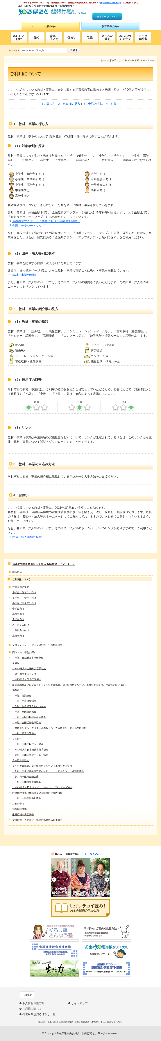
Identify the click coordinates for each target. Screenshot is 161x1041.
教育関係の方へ (111, 26)
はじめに (17, 571)
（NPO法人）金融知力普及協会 (29, 668)
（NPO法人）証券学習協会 (26, 679)
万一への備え (107, 37)
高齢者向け (18, 635)
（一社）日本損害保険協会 (26, 782)
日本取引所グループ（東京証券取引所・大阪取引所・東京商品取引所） (50, 728)
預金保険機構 (19, 809)
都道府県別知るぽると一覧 (39, 1014)
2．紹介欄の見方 (69, 103)
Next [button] (107, 879)
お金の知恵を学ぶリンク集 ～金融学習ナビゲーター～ (43, 564)
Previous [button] (54, 879)
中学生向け (18, 608)
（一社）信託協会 (21, 695)
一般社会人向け (20, 630)
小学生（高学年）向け (24, 603)
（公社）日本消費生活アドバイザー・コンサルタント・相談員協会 (48, 771)
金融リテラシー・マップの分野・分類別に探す (37, 645)
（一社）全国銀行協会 (24, 711)
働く (37, 37)
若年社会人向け (20, 625)
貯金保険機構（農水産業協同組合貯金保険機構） (38, 793)
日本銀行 (17, 738)
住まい (71, 37)
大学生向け (18, 619)
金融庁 (15, 663)
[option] (61, 877)
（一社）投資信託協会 (24, 733)
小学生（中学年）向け (24, 597)
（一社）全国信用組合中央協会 (29, 717)
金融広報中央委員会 (23, 814)
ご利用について (21, 579)
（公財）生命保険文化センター (29, 706)
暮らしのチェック (125, 37)
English (28, 994)
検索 (75, 50)
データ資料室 (142, 37)
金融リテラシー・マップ (28, 225)
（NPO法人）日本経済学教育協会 (30, 749)
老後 (90, 37)
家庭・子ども (54, 37)
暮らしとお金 (19, 37)
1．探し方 (48, 103)
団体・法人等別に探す (27, 537)
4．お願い (112, 103)
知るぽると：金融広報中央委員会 (52, 12)
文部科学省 (18, 803)
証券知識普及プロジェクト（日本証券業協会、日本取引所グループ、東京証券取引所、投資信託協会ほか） (69, 684)
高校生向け (18, 614)
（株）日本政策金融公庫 (25, 776)
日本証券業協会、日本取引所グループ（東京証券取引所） (43, 765)
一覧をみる (93, 854)
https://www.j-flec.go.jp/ (110, 3)
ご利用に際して (32, 1008)
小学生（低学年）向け (24, 592)
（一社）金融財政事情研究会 (27, 657)
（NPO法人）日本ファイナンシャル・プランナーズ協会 (42, 787)
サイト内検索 (13, 50)
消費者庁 (17, 690)
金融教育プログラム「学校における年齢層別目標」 (46, 221)
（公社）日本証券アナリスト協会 (30, 755)
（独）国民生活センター (25, 674)
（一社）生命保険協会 (24, 701)
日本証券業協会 (20, 760)
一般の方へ (50, 26)
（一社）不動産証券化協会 (26, 798)
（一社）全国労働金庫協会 (26, 722)
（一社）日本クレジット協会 (27, 744)
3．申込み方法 (93, 103)
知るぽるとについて (107, 16)
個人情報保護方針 (33, 1003)
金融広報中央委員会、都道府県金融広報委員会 (37, 819)
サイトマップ (79, 1003)
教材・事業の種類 (24, 274)
